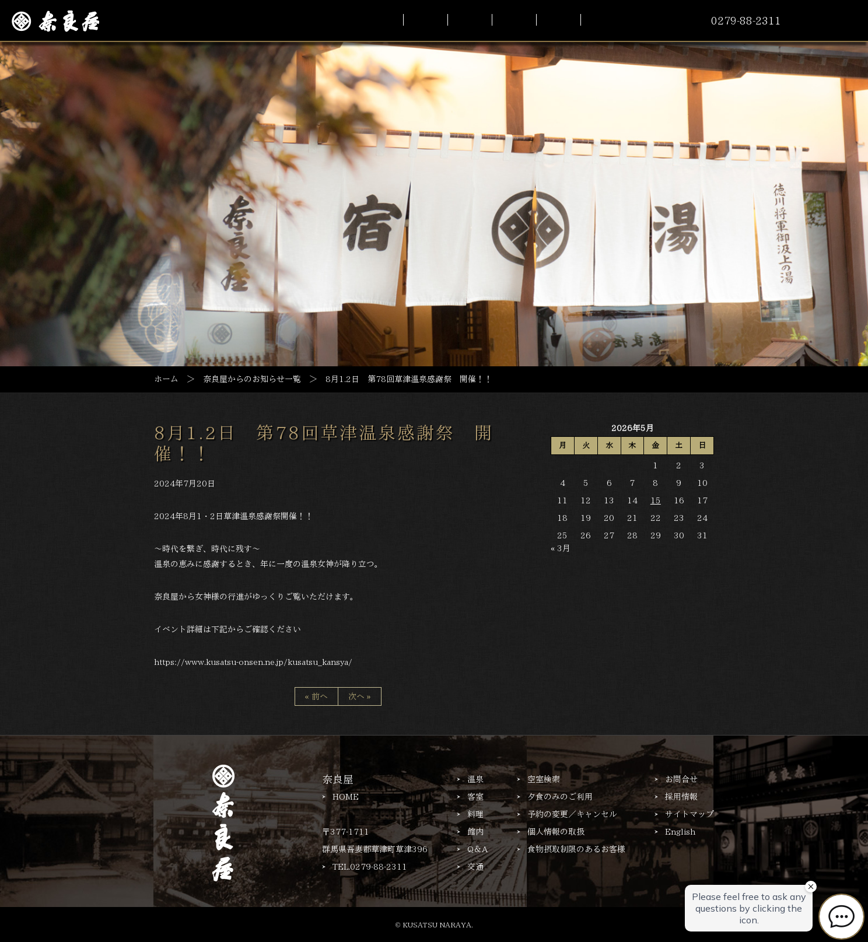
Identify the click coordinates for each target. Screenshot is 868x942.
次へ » (359, 696)
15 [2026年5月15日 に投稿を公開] (655, 500)
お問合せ (681, 779)
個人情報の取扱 (555, 832)
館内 (475, 832)
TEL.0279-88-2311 (369, 867)
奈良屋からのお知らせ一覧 (252, 379)
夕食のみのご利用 (560, 797)
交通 (475, 867)
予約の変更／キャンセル (572, 814)
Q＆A (477, 849)
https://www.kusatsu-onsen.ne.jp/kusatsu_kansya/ (253, 662)
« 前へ (316, 696)
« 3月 (560, 548)
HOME (345, 797)
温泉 (475, 779)
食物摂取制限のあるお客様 (576, 849)
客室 (475, 797)
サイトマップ (689, 814)
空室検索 (543, 779)
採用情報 (681, 797)
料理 (475, 814)
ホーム (166, 379)
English (680, 832)
